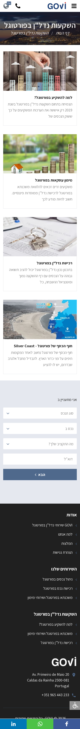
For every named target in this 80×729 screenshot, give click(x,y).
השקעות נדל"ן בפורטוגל (29, 33)
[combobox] (40, 413)
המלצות (67, 543)
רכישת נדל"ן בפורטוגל (57, 642)
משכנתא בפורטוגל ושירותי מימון (50, 597)
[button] (66, 724)
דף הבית (62, 33)
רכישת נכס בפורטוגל (58, 588)
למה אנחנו (65, 534)
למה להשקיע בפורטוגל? (56, 624)
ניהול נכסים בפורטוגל (58, 579)
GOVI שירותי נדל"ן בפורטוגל (52, 525)
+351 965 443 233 (55, 694)
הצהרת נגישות (63, 552)
